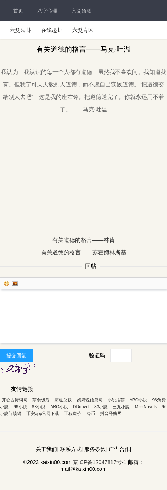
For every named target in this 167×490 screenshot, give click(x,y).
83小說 (38, 406)
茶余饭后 (40, 400)
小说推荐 (116, 400)
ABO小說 (59, 406)
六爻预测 (82, 11)
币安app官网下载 (42, 413)
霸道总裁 (63, 400)
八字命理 (47, 11)
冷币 (91, 413)
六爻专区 (83, 30)
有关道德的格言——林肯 (83, 240)
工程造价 (72, 413)
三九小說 (121, 406)
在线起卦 (51, 30)
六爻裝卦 (20, 30)
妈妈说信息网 (90, 400)
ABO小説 (138, 400)
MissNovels (146, 406)
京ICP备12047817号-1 (99, 462)
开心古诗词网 (14, 400)
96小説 (20, 406)
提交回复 (16, 355)
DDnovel (81, 406)
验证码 (97, 355)
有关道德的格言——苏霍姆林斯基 (83, 252)
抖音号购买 (110, 413)
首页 (18, 11)
